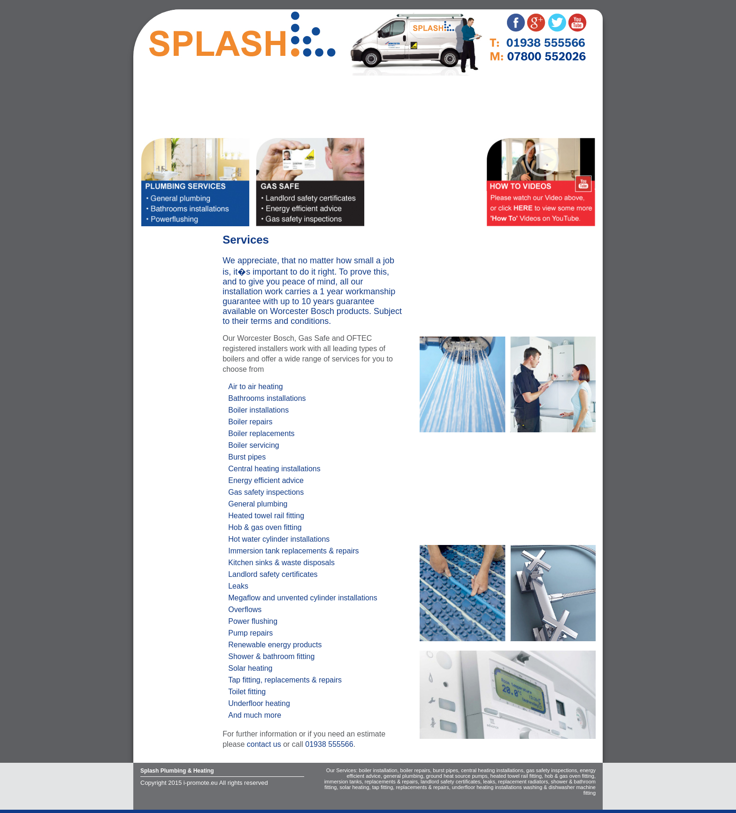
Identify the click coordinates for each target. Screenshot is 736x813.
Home (156, 82)
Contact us (164, 123)
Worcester (163, 110)
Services (160, 96)
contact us (264, 744)
